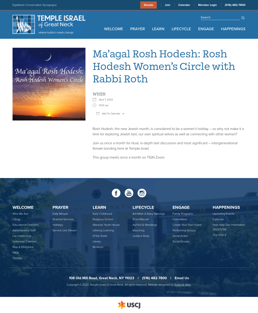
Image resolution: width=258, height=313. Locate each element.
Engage (206, 29)
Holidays (57, 225)
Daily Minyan (60, 214)
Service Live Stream (64, 230)
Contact (17, 258)
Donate (148, 5)
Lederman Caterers (24, 241)
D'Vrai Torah (100, 236)
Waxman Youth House (106, 225)
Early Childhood (102, 214)
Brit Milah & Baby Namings (149, 214)
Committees (180, 219)
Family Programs (183, 214)
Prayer (137, 29)
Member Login (207, 5)
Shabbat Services (63, 219)
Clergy (17, 219)
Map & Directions (23, 247)
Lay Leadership (22, 236)
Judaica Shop (141, 236)
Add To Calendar (108, 113)
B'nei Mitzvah (141, 219)
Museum (98, 247)
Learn (158, 29)
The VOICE (219, 235)
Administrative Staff (24, 230)
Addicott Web (182, 285)
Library (97, 241)
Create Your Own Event (187, 225)
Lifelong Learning (103, 230)
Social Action (180, 236)
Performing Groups (184, 230)
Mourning (138, 230)
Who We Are (20, 214)
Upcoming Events (223, 214)
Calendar (184, 5)
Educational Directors (25, 225)
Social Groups (181, 241)
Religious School (103, 219)
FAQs (16, 252)
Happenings (233, 29)
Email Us (182, 278)
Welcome (113, 29)
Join (167, 5)
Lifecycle (181, 29)
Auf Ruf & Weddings (145, 225)
